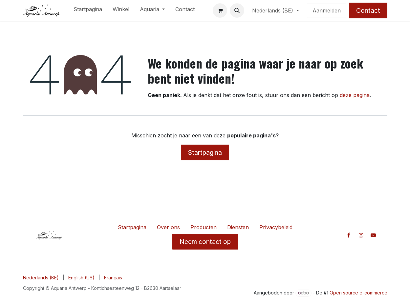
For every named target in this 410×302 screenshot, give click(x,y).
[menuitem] (87, 10)
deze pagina (355, 95)
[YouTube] (373, 235)
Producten (203, 227)
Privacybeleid (275, 227)
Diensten (238, 227)
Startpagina (205, 152)
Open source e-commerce (358, 292)
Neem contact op (205, 242)
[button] (237, 10)
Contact (368, 10)
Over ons (168, 227)
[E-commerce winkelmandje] (220, 10)
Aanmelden (327, 10)
